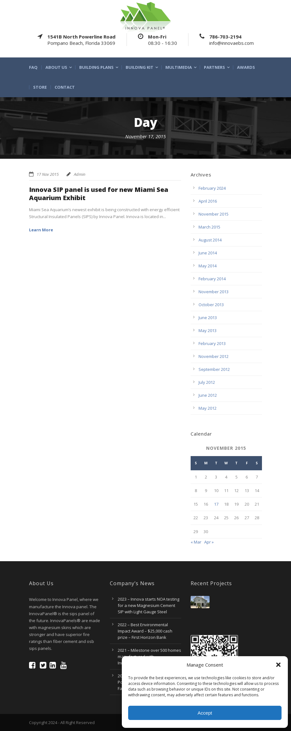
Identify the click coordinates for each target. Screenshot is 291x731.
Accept (205, 713)
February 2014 (212, 279)
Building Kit (139, 67)
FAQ (33, 67)
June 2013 (208, 317)
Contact (65, 87)
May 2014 (208, 266)
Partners (214, 67)
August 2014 (210, 240)
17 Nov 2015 (48, 174)
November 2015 (214, 214)
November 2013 (214, 291)
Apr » (209, 542)
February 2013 (212, 343)
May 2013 (208, 330)
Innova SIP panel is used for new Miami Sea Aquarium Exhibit (98, 193)
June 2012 (208, 395)
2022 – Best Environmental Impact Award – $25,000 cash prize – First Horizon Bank (145, 631)
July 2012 (207, 382)
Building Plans (96, 67)
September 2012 (214, 369)
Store (40, 87)
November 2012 (214, 356)
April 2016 (208, 201)
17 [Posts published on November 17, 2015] (216, 504)
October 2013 (211, 304)
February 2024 (212, 188)
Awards (246, 67)
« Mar (196, 542)
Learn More (41, 230)
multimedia (178, 67)
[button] (278, 665)
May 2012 (208, 408)
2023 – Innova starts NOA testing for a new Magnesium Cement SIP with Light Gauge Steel (148, 605)
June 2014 (208, 253)
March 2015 (209, 227)
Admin (79, 174)
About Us (56, 67)
